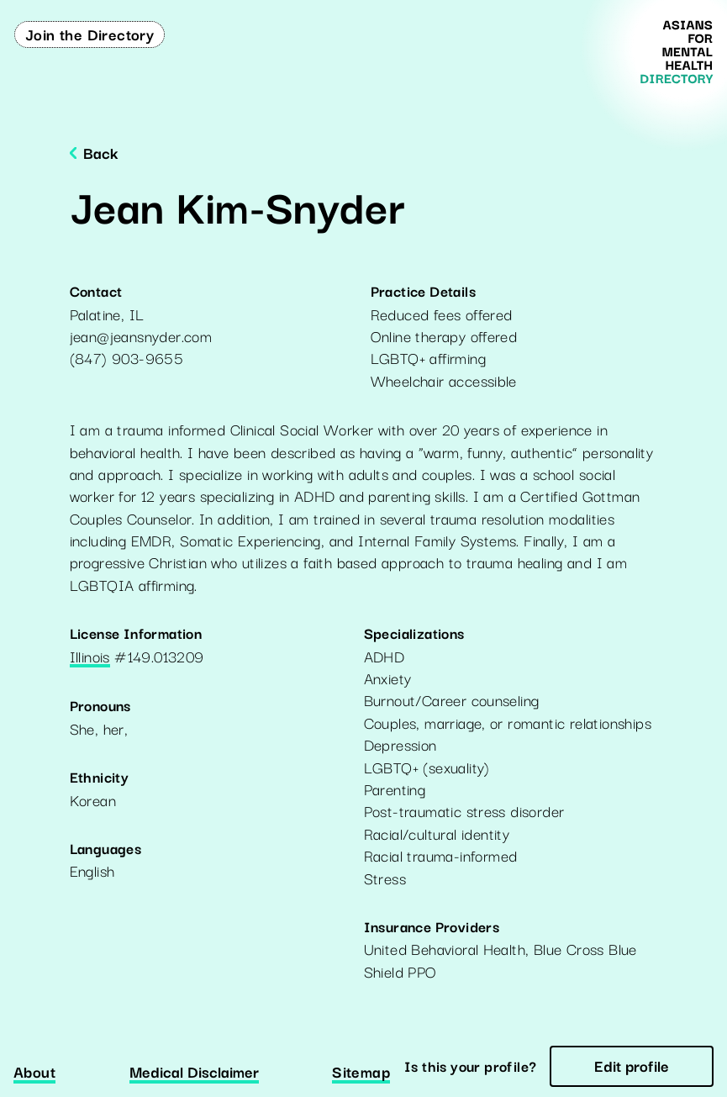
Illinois (90, 657)
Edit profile (631, 1065)
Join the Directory (89, 33)
